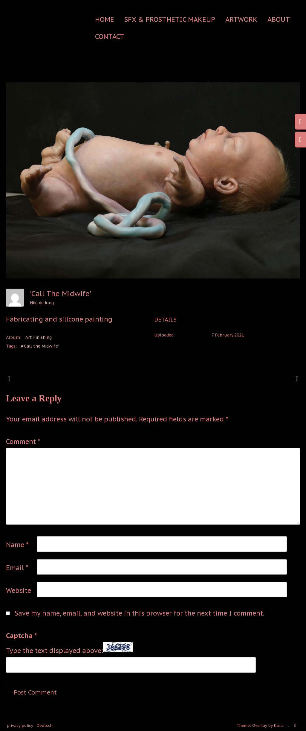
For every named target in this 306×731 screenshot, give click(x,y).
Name (17, 544)
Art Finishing (38, 337)
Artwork (241, 19)
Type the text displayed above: (54, 650)
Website (18, 590)
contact (109, 36)
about (278, 19)
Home (104, 19)
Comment (23, 441)
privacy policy (20, 725)
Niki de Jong (42, 302)
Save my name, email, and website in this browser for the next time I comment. (139, 613)
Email (17, 568)
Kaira (279, 725)
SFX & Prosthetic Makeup (169, 19)
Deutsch (45, 725)
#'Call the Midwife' (40, 346)
